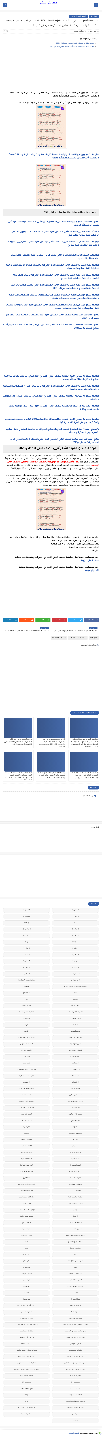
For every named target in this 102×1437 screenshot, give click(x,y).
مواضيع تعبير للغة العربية (75, 1401)
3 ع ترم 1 (75, 961)
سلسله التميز (75, 1248)
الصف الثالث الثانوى (26, 1101)
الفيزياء (26, 1133)
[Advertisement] (51, 70)
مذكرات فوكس (75, 1344)
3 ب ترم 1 (26, 948)
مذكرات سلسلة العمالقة (75, 1337)
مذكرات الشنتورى (26, 1318)
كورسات (75, 1293)
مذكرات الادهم (26, 1312)
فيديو (75, 1267)
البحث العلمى (75, 1031)
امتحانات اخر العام (75, 1184)
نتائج (26, 1401)
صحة (27, 1248)
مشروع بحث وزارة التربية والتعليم (26, 1369)
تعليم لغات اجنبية (26, 1216)
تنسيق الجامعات (75, 1229)
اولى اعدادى (26, 1204)
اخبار (26, 999)
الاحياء (75, 1025)
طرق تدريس (26, 1255)
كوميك (26, 1293)
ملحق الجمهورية (26, 1376)
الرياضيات (75, 1082)
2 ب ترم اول (26, 929)
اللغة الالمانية (26, 1146)
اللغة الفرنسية (26, 1159)
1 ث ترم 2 (26, 916)
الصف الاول (75, 1089)
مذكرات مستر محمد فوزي (26, 1363)
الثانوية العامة (26, 1050)
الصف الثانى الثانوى (75, 1114)
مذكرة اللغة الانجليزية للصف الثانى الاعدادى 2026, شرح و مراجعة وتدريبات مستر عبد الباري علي (84, 775)
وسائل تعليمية (26, 1414)
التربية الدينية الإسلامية (26, 1038)
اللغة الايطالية (26, 1152)
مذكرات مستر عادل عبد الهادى (75, 1363)
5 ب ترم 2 (26, 967)
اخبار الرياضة (26, 1006)
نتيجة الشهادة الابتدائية (26, 1408)
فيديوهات (26, 1267)
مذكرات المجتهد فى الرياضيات (27, 1325)
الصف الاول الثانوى (75, 1095)
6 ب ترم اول (75, 980)
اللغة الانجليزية (58, 638)
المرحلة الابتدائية (75, 1172)
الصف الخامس (26, 1114)
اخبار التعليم (75, 1006)
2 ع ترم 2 (94, 16)
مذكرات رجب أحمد (26, 1331)
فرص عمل (27, 1261)
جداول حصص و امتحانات (75, 1235)
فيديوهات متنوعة (75, 1274)
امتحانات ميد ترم (27, 1191)
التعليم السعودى (26, 1044)
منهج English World (26, 1389)
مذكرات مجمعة (26, 1344)
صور (75, 1255)
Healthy (26, 987)
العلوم (75, 1127)
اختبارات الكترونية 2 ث (75, 1012)
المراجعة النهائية (26, 1165)
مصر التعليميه (75, 1376)
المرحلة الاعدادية (26, 1172)
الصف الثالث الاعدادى (75, 1101)
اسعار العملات (75, 1018)
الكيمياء (75, 1146)
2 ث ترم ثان (75, 942)
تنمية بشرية (26, 1229)
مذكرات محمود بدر (75, 1350)
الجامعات (26, 1057)
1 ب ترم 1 (75, 910)
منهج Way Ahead (75, 1395)
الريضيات (26, 1082)
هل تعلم (75, 1414)
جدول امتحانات (26, 1235)
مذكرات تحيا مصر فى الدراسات (75, 1331)
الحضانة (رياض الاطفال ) (27, 1070)
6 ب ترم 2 (26, 974)
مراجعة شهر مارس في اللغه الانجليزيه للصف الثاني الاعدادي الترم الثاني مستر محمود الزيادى (18, 741)
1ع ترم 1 (75, 923)
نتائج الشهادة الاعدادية (75, 1408)
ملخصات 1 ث (75, 1382)
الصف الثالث (26, 1095)
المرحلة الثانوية (75, 1178)
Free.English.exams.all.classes (75, 987)
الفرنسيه (26, 1127)
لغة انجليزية (75, 1299)
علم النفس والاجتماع (75, 1261)
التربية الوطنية (75, 1044)
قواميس (26, 1280)
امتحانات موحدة (75, 1191)
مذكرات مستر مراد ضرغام (75, 1369)
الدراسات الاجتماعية (26, 1076)
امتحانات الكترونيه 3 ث (26, 1184)
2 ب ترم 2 (75, 929)
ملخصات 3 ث (75, 1389)
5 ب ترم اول (75, 974)
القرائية (75, 1140)
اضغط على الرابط (90, 561)
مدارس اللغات (75, 1306)
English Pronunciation (26, 980)
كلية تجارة (26, 1286)
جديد (26, 1242)
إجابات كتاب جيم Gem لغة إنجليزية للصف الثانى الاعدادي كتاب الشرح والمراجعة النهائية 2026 (51, 775)
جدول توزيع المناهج (75, 1242)
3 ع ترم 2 (27, 955)
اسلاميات (26, 1018)
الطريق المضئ (48, 3)
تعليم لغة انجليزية (75, 1223)
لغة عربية (26, 1299)
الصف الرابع (75, 1121)
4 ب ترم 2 (75, 967)
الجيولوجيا (26, 1063)
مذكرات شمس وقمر (26, 1337)
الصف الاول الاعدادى (26, 1089)
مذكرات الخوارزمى (75, 1318)
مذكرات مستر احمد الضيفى (75, 1357)
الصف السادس (26, 1121)
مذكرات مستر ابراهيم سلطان (26, 1350)
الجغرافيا (75, 1063)
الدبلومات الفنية (75, 1076)
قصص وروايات (26, 1274)
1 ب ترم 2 (26, 910)
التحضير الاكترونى (75, 1038)
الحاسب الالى (75, 1070)
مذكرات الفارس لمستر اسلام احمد (75, 1325)
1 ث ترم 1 (75, 916)
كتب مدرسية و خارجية (75, 1286)
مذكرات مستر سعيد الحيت (27, 1357)
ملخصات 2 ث (26, 1382)
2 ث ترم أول (26, 936)
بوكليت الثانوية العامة (27, 1210)
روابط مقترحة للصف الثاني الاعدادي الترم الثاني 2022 (75, 43)
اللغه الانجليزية (75, 1165)
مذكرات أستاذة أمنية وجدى (27, 1306)
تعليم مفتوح (26, 1223)
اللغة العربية (75, 1159)
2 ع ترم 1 (26, 942)
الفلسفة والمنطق (75, 1133)
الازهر (26, 1025)
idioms (75, 999)
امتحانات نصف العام (26, 1197)
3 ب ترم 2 (75, 955)
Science (75, 993)
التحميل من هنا (91, 570)
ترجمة (75, 1216)
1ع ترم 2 (26, 923)
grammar (26, 993)
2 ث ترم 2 (75, 936)
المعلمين (26, 1178)
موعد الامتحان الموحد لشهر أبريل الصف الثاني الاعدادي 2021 (72, 47)
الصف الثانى (75, 1108)
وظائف (75, 1420)
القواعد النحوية (26, 1140)
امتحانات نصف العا (75, 1197)
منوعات (26, 1395)
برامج (75, 1210)
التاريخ (26, 1031)
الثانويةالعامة (75, 1057)
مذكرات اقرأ (75, 1312)
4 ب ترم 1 (26, 961)
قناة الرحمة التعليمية (75, 1280)
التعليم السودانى (75, 1050)
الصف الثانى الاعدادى (78, 16)
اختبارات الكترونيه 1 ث (27, 1012)
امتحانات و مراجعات (75, 1204)
